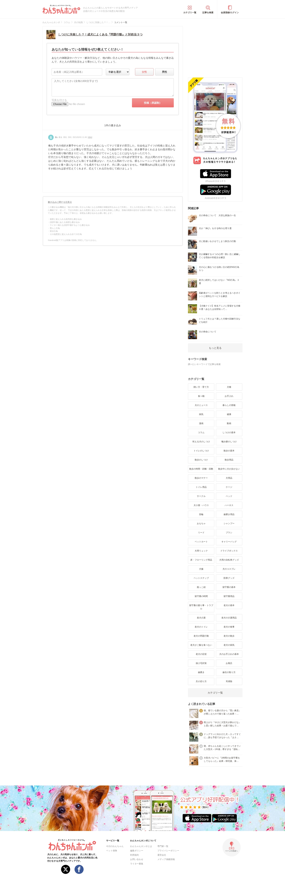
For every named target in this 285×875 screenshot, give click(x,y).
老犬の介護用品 (229, 617)
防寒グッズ (229, 578)
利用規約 (134, 855)
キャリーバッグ (229, 541)
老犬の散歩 (229, 636)
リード (201, 532)
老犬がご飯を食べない (201, 645)
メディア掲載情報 (166, 859)
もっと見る (215, 347)
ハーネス (229, 505)
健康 (229, 414)
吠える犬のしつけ (201, 441)
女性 (144, 71)
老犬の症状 (201, 654)
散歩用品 (229, 460)
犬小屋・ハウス (201, 505)
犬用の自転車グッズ (229, 560)
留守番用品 (229, 596)
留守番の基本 (229, 587)
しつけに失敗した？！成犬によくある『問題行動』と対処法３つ (100, 34)
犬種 (229, 387)
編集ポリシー (136, 850)
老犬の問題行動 (201, 636)
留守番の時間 (201, 596)
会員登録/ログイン (230, 12)
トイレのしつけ (201, 450)
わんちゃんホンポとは (141, 846)
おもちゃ (201, 523)
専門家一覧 (162, 846)
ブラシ (229, 532)
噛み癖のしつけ (229, 441)
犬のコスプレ (229, 569)
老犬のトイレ (201, 627)
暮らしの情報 (229, 405)
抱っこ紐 (201, 587)
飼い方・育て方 (201, 387)
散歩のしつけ (201, 460)
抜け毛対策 (201, 663)
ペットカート (201, 541)
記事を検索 (207, 12)
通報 (90, 137)
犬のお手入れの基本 (229, 654)
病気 (201, 414)
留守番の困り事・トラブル (201, 607)
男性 (164, 71)
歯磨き (201, 672)
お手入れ (229, 396)
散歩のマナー (201, 478)
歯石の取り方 (229, 672)
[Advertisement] (215, 49)
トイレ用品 (201, 487)
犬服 (201, 569)
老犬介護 (201, 617)
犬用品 (229, 478)
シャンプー (229, 523)
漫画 (201, 423)
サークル (201, 496)
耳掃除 (229, 681)
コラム (201, 432)
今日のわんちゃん (115, 846)
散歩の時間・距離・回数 (201, 469)
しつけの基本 (229, 432)
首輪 (201, 514)
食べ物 (201, 396)
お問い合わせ (136, 859)
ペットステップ (201, 578)
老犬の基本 (229, 605)
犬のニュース (201, 405)
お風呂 (229, 663)
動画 (229, 423)
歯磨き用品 (229, 514)
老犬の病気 (229, 645)
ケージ (229, 487)
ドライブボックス (229, 550)
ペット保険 (111, 850)
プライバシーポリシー (168, 850)
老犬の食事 (229, 627)
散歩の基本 (229, 450)
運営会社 (161, 855)
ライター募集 (136, 863)
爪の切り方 (201, 681)
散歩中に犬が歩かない (229, 469)
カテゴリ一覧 (189, 12)
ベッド (229, 496)
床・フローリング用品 (201, 560)
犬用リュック (201, 550)
